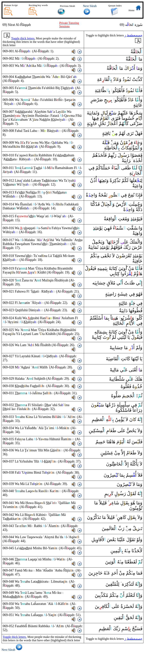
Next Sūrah (13, 649)
